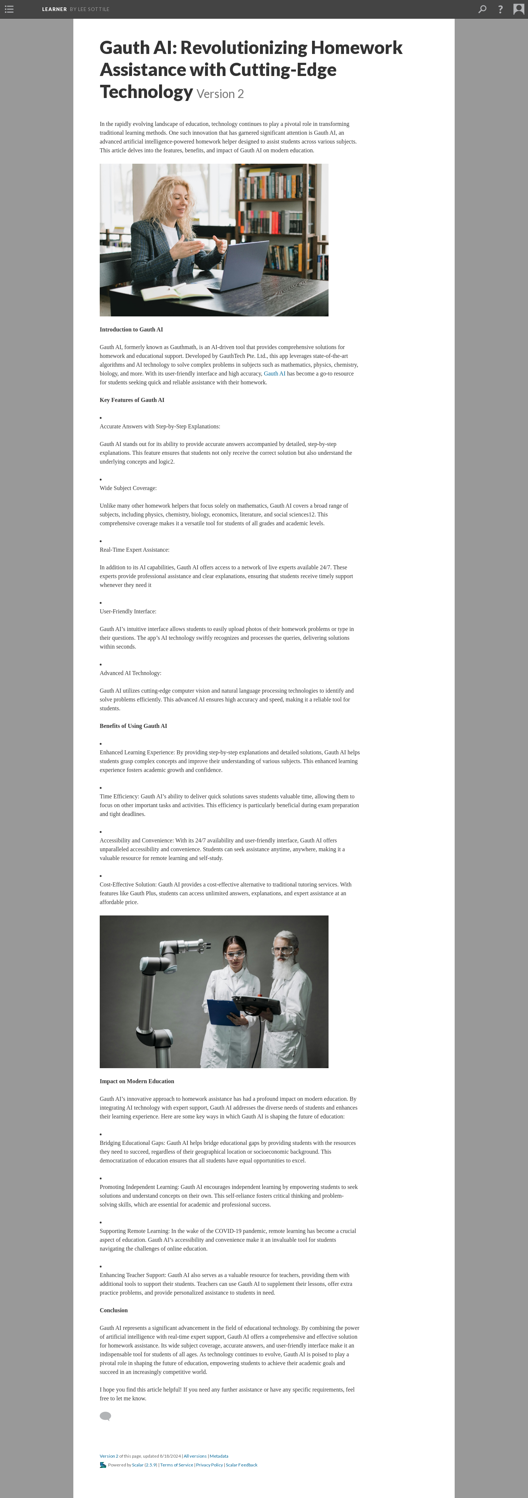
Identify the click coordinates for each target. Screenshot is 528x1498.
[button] (9, 9)
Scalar (138, 1465)
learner (54, 9)
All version (195, 1456)
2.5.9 (151, 1465)
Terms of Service (176, 1465)
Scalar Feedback (241, 1465)
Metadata (219, 1456)
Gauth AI (275, 373)
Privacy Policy (209, 1465)
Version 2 (109, 1456)
